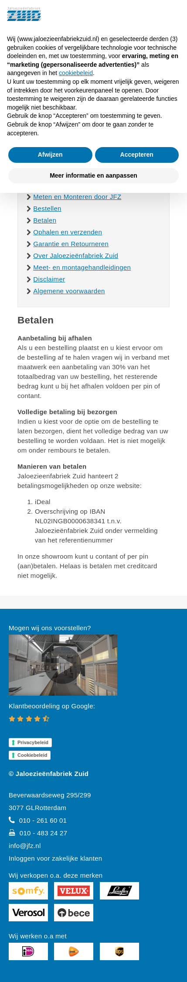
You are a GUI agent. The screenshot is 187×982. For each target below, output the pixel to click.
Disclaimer (49, 279)
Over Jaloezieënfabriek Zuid (75, 255)
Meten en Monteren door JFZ (77, 196)
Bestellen (47, 208)
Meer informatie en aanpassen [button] (93, 175)
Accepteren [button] (136, 154)
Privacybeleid (32, 742)
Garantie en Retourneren (71, 243)
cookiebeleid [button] (76, 72)
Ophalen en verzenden (67, 232)
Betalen (44, 220)
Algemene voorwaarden (69, 291)
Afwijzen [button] (50, 154)
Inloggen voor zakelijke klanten (55, 858)
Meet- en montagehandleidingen (82, 267)
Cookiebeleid (32, 755)
